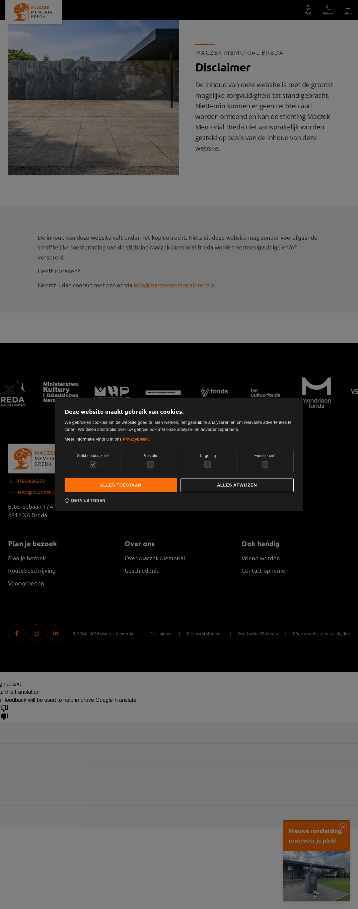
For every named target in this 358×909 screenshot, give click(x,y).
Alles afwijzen (237, 485)
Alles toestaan (121, 485)
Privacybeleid (136, 439)
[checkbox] (150, 464)
